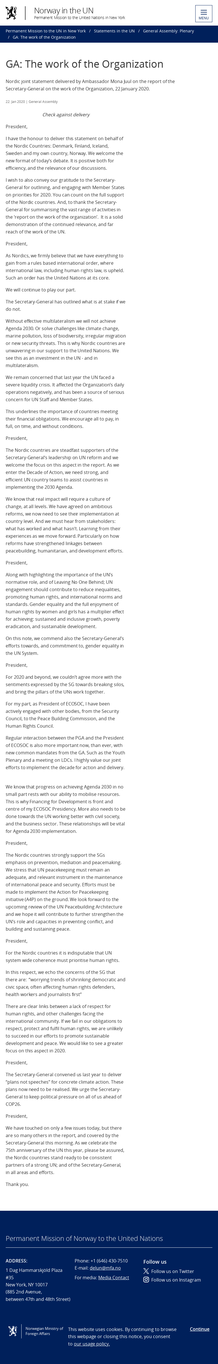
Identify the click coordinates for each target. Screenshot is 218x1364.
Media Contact (113, 1277)
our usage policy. (92, 1344)
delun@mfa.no (105, 1268)
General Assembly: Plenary (168, 31)
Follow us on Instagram (172, 1280)
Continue (199, 1329)
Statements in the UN (114, 31)
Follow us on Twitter (168, 1271)
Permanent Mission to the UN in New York (46, 31)
